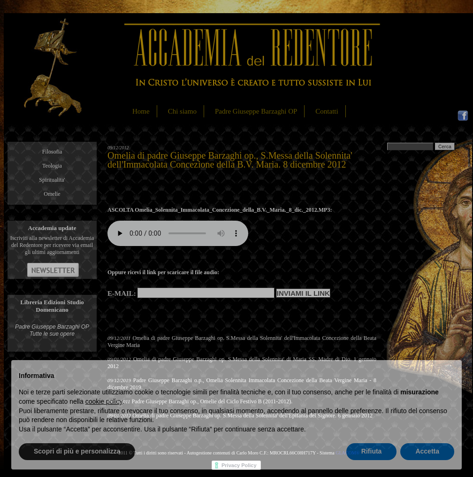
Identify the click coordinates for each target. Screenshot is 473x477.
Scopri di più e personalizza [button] (77, 451)
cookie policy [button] (103, 401)
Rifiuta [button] (371, 451)
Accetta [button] (427, 451)
